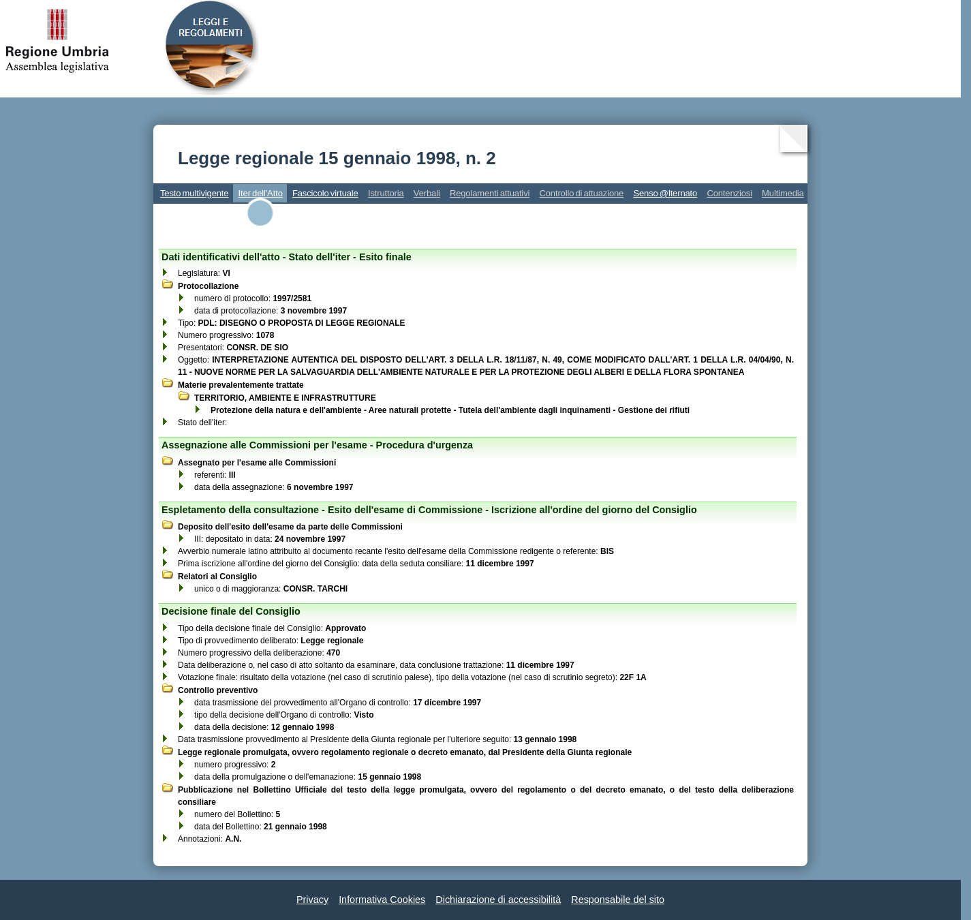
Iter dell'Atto (260, 193)
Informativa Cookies (382, 899)
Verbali (427, 193)
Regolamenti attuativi (489, 193)
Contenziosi (729, 193)
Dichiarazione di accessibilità (498, 899)
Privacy (312, 899)
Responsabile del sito (617, 899)
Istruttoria (386, 193)
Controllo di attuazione (581, 193)
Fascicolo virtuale (325, 193)
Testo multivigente (194, 193)
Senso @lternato (665, 193)
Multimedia (783, 193)
